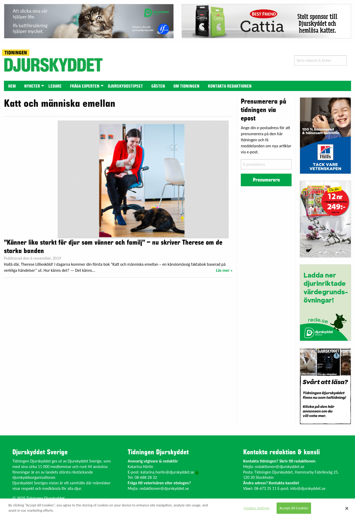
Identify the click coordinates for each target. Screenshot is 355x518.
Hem (12, 86)
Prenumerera (266, 180)
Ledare (55, 86)
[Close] (346, 508)
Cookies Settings (256, 508)
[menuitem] (12, 86)
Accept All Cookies (293, 508)
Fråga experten (84, 86)
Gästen (158, 86)
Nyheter (32, 86)
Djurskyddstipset (125, 86)
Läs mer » (224, 270)
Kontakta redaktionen (230, 86)
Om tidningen (186, 86)
